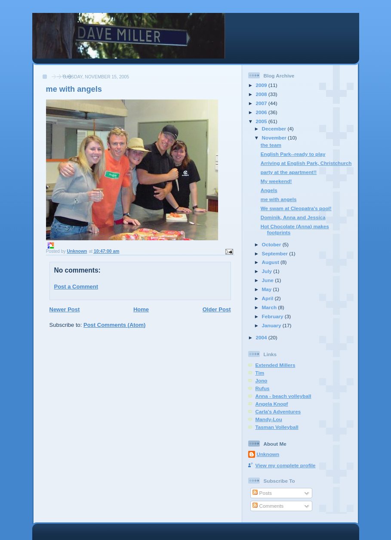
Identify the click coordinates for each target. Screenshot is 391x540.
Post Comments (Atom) (114, 325)
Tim (260, 373)
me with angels (279, 199)
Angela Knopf (272, 404)
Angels (269, 190)
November (275, 137)
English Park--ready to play (293, 154)
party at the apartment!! (289, 172)
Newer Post (64, 309)
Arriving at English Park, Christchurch (306, 163)
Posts (261, 493)
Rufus (263, 388)
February (273, 316)
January (272, 325)
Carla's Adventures (278, 411)
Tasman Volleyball (277, 427)
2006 (262, 112)
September (275, 253)
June (268, 280)
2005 (262, 121)
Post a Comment (76, 286)
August (271, 262)
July (268, 271)
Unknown (268, 454)
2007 (262, 103)
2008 (262, 94)
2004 (262, 337)
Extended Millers (276, 365)
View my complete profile (286, 465)
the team (271, 145)
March (270, 307)
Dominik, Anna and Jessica (293, 217)
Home (141, 309)
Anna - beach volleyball (283, 396)
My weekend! (276, 181)
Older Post (217, 309)
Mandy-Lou (269, 419)
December (275, 128)
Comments (267, 506)
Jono (262, 380)
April (268, 298)
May (267, 289)
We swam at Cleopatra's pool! (296, 208)
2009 (262, 85)
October (272, 244)
